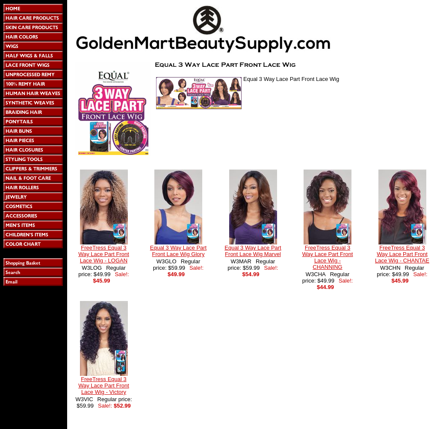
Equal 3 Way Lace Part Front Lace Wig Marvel (252, 250)
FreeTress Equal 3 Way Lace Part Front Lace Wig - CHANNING (327, 257)
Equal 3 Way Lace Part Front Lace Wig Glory (178, 250)
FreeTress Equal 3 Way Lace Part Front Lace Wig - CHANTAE (402, 254)
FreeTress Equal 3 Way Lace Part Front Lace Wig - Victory (103, 385)
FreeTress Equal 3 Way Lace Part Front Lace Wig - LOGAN (103, 254)
